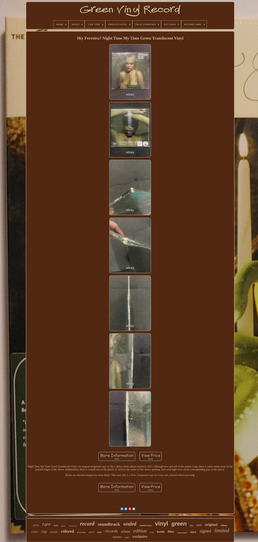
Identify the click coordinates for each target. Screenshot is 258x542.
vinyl (161, 523)
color (34, 531)
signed (205, 530)
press (36, 525)
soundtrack (109, 524)
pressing (81, 532)
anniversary (146, 525)
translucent (73, 526)
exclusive (140, 536)
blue (171, 531)
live (191, 525)
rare (46, 524)
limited (221, 530)
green (179, 523)
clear (127, 537)
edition (140, 530)
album (125, 531)
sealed (129, 524)
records (111, 531)
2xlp (44, 531)
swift (152, 532)
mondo (54, 531)
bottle (161, 531)
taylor (63, 526)
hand (56, 525)
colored (67, 531)
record (87, 524)
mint (99, 532)
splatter (117, 537)
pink (199, 525)
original (211, 525)
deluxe (224, 525)
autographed (182, 533)
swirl (91, 532)
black (193, 532)
